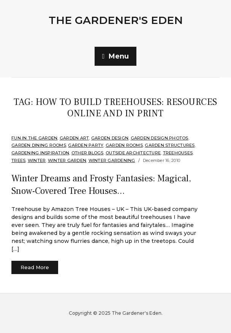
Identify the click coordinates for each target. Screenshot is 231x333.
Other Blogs (87, 152)
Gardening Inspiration (40, 152)
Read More (35, 267)
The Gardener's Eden (116, 20)
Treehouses (178, 152)
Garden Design (109, 138)
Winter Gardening (112, 160)
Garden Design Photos (159, 138)
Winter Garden (67, 160)
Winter (37, 160)
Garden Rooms (124, 145)
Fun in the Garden (34, 138)
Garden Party (85, 145)
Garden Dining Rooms (38, 145)
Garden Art (74, 138)
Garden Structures (170, 145)
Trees (18, 160)
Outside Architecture (133, 152)
